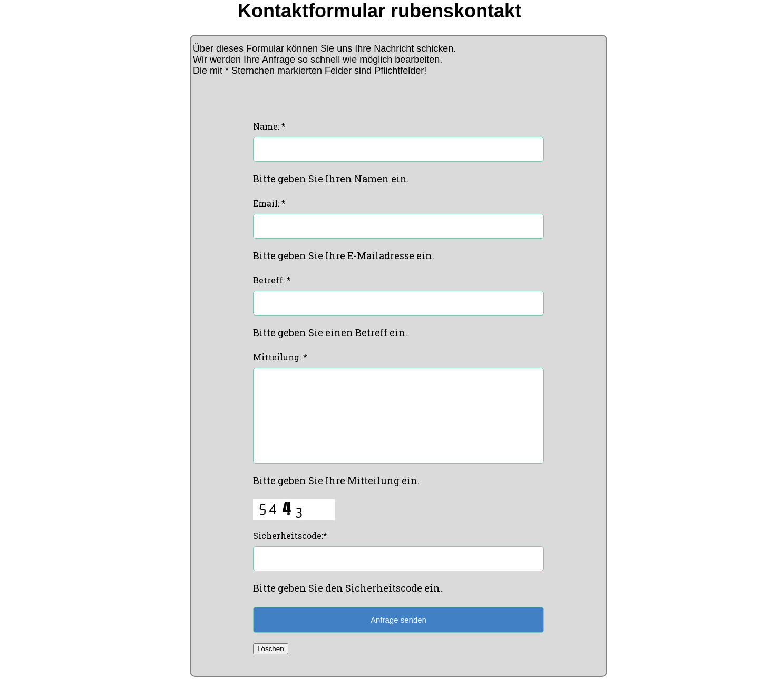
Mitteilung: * (280, 356)
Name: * (269, 126)
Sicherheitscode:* (290, 551)
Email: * (269, 203)
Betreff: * (272, 280)
